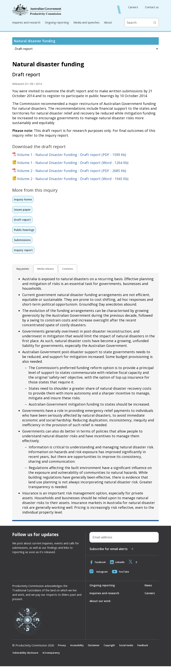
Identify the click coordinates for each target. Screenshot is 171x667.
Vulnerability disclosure (26, 653)
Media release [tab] (45, 269)
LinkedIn (119, 563)
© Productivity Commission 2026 (33, 646)
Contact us (152, 7)
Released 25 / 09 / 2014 (27, 84)
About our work (100, 601)
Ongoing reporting (57, 22)
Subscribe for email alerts (112, 549)
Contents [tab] (67, 269)
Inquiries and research (26, 22)
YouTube (122, 572)
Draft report (22, 220)
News (148, 586)
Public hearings (24, 230)
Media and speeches (86, 22)
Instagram (99, 572)
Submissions (22, 240)
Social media (132, 646)
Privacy (62, 646)
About (108, 22)
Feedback (150, 646)
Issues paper (22, 209)
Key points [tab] (22, 269)
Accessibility (78, 646)
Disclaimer (96, 646)
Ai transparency (55, 653)
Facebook (98, 563)
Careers (133, 7)
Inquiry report (23, 250)
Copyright (114, 646)
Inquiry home (23, 199)
